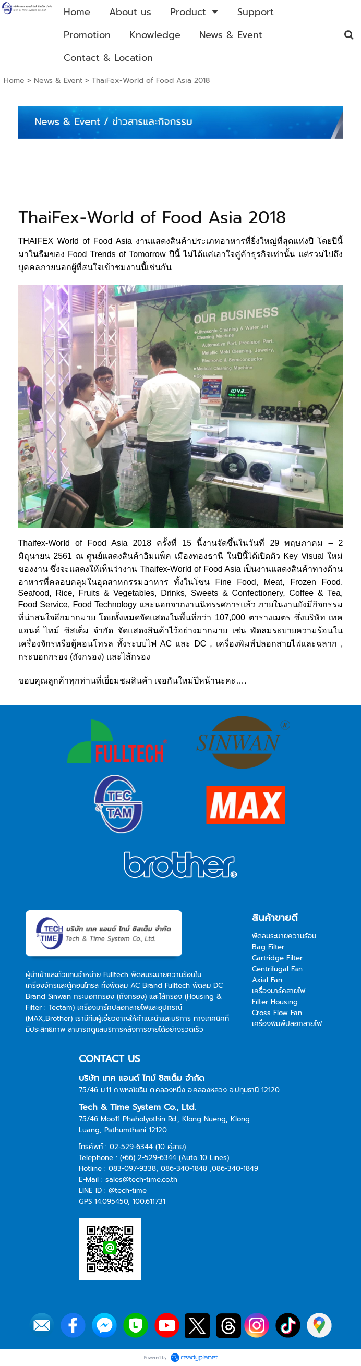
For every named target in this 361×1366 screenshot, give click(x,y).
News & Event (58, 80)
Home (14, 80)
